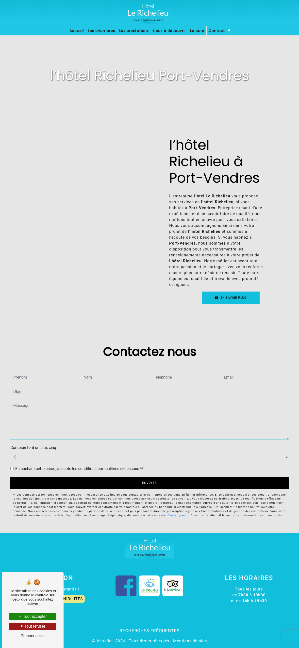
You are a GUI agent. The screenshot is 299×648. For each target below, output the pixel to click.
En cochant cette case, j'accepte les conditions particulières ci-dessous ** (79, 468)
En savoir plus (230, 297)
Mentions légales (189, 641)
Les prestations (134, 30)
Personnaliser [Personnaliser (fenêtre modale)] (33, 636)
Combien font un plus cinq (33, 447)
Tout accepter (33, 616)
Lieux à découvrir (169, 30)
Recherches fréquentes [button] (150, 630)
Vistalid (104, 641)
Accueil (76, 30)
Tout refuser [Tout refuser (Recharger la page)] (32, 626)
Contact (217, 30)
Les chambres (101, 30)
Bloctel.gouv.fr (178, 515)
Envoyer (149, 483)
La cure (197, 30)
